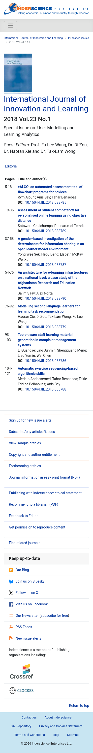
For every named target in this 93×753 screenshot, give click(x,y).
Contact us (29, 717)
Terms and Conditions (29, 735)
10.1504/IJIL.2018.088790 (45, 298)
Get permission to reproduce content (37, 527)
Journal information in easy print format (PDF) (44, 477)
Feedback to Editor (23, 516)
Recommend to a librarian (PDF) (33, 504)
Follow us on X (23, 593)
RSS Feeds (20, 627)
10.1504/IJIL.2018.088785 (45, 202)
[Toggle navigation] (10, 25)
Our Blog (19, 570)
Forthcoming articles (25, 466)
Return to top (79, 706)
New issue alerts (25, 638)
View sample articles (25, 443)
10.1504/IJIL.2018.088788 (45, 389)
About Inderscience (58, 717)
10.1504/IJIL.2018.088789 (45, 231)
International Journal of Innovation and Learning (33, 38)
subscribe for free (54, 616)
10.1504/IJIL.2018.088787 (45, 265)
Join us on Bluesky (26, 581)
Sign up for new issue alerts (30, 420)
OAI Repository (21, 726)
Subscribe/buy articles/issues (32, 432)
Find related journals (24, 543)
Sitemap (73, 735)
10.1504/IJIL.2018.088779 (45, 327)
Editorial (11, 166)
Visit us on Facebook (28, 604)
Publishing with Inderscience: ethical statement (45, 493)
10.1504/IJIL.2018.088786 (45, 361)
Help (56, 735)
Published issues (78, 38)
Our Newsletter (24, 616)
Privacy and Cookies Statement (60, 726)
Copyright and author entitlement (34, 455)
